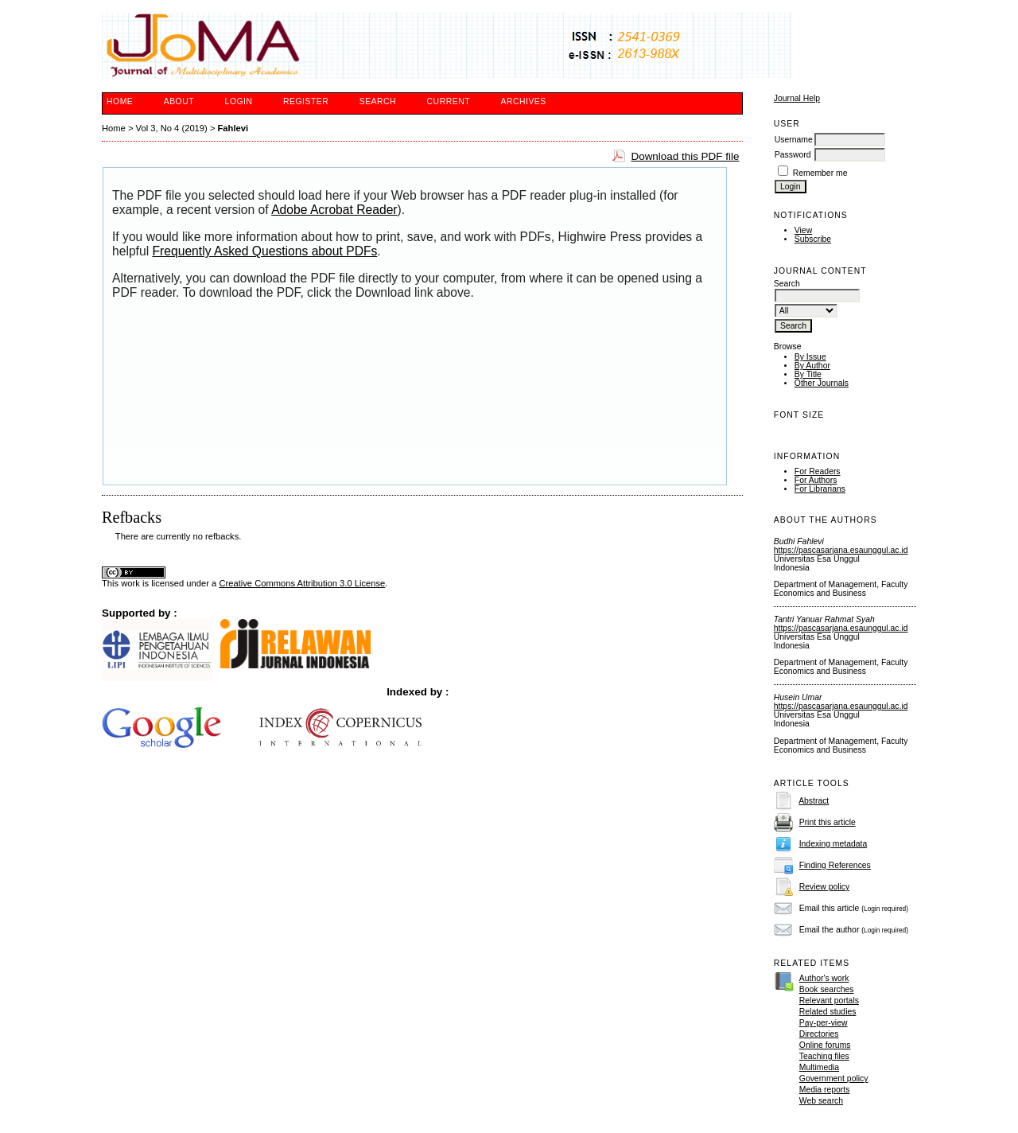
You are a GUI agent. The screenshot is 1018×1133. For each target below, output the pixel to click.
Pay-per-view (823, 1022)
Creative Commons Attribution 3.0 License (302, 583)
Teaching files (824, 1056)
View (803, 230)
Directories (819, 1034)
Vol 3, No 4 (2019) (172, 128)
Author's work (824, 978)
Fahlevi (233, 128)
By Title (808, 374)
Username (794, 139)
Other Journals (822, 383)
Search (377, 101)
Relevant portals (829, 1000)
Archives (523, 101)
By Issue (810, 356)
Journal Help (797, 98)
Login (239, 101)
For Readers (818, 471)
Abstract (813, 800)
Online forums (825, 1045)
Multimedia (819, 1067)
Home (120, 101)
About (179, 101)
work (130, 583)
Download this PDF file (685, 156)
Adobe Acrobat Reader (334, 209)
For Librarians (820, 489)
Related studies (828, 1011)
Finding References (835, 865)
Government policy (833, 1078)
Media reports (824, 1089)
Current (448, 101)
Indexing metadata (833, 843)
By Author (812, 365)
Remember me (820, 173)
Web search (821, 1100)
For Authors (816, 480)
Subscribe (813, 239)
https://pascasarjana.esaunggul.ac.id (841, 550)
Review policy (824, 886)
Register (305, 101)
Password (793, 154)
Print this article (827, 822)
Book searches (826, 989)
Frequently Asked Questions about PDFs (265, 251)
